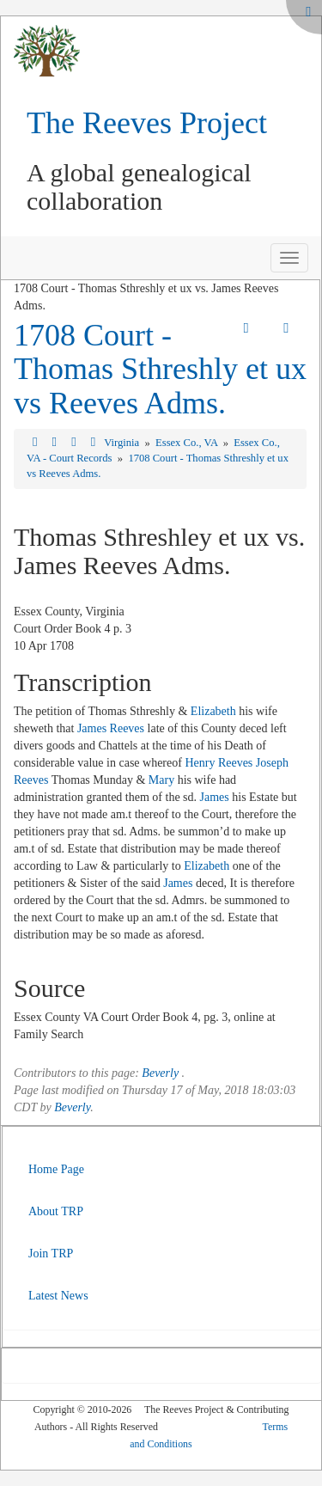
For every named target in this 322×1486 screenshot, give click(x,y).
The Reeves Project (147, 123)
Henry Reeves (218, 762)
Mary (161, 780)
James (214, 797)
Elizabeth (213, 711)
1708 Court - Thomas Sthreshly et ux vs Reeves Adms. (160, 369)
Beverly (160, 1073)
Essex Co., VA (187, 443)
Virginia (123, 443)
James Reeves (110, 728)
